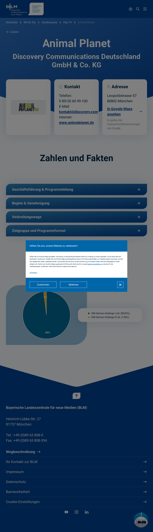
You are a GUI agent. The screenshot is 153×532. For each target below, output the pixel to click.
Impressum (33, 273)
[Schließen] (120, 285)
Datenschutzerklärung (94, 264)
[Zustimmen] (43, 285)
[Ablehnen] (73, 285)
